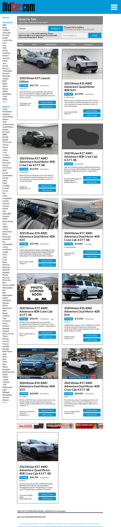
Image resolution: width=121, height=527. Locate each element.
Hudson (5, 56)
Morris (5, 305)
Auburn (5, 119)
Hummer (6, 58)
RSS (19, 505)
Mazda (5, 275)
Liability (70, 505)
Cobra (4, 150)
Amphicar (6, 114)
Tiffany (5, 377)
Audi (4, 122)
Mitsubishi (6, 300)
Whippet (5, 392)
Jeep (4, 63)
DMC (4, 170)
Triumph (5, 382)
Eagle (4, 181)
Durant (5, 178)
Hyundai (5, 216)
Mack (4, 262)
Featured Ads (30, 502)
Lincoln (5, 66)
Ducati (5, 173)
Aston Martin (7, 117)
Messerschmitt (8, 285)
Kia (3, 242)
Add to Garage (47, 102)
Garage (47, 505)
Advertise (24, 505)
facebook (47, 511)
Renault (5, 349)
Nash (4, 311)
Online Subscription (89, 502)
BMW (4, 135)
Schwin (5, 89)
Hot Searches (99, 505)
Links (92, 505)
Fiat (4, 193)
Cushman (6, 157)
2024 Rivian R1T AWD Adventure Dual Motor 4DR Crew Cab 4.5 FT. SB (81, 228)
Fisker (4, 196)
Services (67, 502)
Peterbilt (5, 329)
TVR (4, 385)
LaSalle (5, 252)
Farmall (5, 188)
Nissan (5, 313)
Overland (6, 321)
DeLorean (6, 163)
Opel (4, 318)
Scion (4, 357)
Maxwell (5, 270)
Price (72, 44)
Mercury (5, 68)
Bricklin (5, 137)
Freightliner (7, 198)
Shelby (5, 91)
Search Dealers (51, 502)
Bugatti (5, 140)
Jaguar (5, 226)
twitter (61, 511)
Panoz (4, 323)
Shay (4, 359)
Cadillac (5, 30)
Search (23, 502)
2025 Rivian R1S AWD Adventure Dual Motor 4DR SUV (36, 227)
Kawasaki (6, 237)
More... (5, 101)
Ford (4, 43)
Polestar (5, 339)
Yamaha (5, 397)
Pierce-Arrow (8, 334)
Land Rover (7, 249)
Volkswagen (7, 387)
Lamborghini (7, 244)
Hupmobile (6, 214)
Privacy (76, 505)
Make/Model (51, 44)
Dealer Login (63, 505)
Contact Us (85, 505)
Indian (4, 61)
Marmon (5, 265)
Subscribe (79, 502)
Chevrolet (6, 33)
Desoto (5, 165)
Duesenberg (7, 175)
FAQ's (98, 502)
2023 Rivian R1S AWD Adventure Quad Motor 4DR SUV (81, 84)
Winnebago (7, 395)
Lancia (5, 247)
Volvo (4, 390)
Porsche (5, 341)
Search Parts (60, 502)
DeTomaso (7, 168)
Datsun (5, 160)
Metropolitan (7, 288)
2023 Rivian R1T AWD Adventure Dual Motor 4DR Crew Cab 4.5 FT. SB (36, 156)
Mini (4, 293)
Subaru (5, 367)
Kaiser (5, 234)
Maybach (6, 272)
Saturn (5, 86)
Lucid (4, 260)
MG (4, 290)
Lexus (4, 254)
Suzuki (5, 374)
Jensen (5, 229)
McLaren (6, 277)
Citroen (5, 145)
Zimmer (5, 400)
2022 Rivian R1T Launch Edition (35, 77)
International (7, 221)
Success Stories (39, 505)
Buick (4, 28)
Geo (4, 45)
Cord (4, 152)
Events (31, 505)
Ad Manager (54, 505)
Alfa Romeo (7, 112)
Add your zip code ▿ (37, 22)
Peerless (5, 326)
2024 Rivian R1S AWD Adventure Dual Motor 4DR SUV (81, 297)
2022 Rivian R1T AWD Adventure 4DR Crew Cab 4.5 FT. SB (81, 149)
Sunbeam (6, 369)
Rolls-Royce (7, 351)
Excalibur (6, 186)
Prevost (5, 344)
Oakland (5, 316)
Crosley (5, 155)
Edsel (4, 183)
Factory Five (7, 40)
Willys (4, 99)
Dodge (5, 38)
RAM (4, 81)
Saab (4, 354)
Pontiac (5, 79)
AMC (4, 25)
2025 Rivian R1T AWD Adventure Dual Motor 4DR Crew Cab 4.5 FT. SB (81, 368)
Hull (4, 211)
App (80, 505)
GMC (4, 48)
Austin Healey (8, 124)
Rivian (4, 84)
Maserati (6, 267)
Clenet (5, 147)
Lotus (4, 257)
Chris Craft (6, 142)
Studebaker (7, 94)
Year (34, 44)
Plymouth (6, 76)
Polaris (5, 336)
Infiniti (4, 219)
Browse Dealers (40, 502)
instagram (76, 511)
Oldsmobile (7, 71)
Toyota (5, 380)
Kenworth (6, 239)
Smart (4, 362)
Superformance (8, 372)
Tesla (4, 96)
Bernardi (6, 132)
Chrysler (5, 35)
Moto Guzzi (7, 308)
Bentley (5, 129)
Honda (5, 209)
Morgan (5, 303)
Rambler (5, 346)
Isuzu (4, 224)
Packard (5, 73)
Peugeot (5, 331)
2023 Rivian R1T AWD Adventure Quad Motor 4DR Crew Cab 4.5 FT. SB (37, 450)
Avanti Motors (8, 127)
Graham (5, 206)
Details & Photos (47, 98)
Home (5, 17)
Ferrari (5, 191)
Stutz (4, 364)
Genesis (5, 203)
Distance (89, 44)
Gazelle (5, 201)
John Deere (7, 232)
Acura (4, 109)
